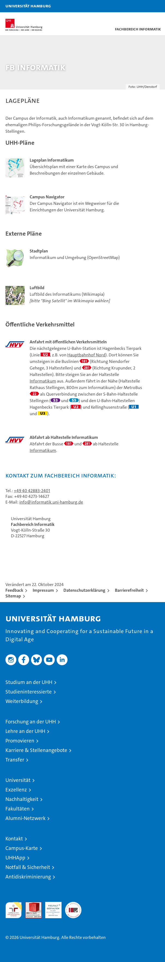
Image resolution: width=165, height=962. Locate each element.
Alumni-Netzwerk (25, 818)
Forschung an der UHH (30, 721)
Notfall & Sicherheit (27, 867)
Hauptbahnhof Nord (86, 355)
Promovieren (19, 740)
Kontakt (14, 838)
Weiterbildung (21, 701)
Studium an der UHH (28, 682)
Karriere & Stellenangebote (36, 750)
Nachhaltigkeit (21, 799)
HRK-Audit (50, 907)
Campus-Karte (21, 848)
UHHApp (15, 857)
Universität (17, 780)
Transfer (14, 759)
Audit (30, 905)
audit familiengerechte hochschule (13, 910)
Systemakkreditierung (73, 905)
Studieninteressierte (28, 691)
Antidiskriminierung (28, 876)
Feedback (14, 590)
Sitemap (13, 596)
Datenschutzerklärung (84, 590)
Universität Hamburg (28, 6)
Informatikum (43, 381)
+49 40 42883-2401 (32, 491)
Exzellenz (16, 789)
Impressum (43, 590)
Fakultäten (17, 808)
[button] (144, 6)
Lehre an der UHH (25, 731)
